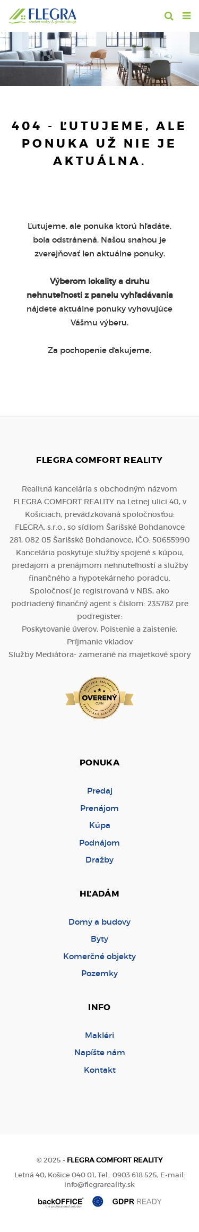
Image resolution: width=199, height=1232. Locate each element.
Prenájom (99, 808)
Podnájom (99, 843)
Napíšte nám (99, 1052)
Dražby (99, 860)
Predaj (100, 791)
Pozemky (99, 973)
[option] (99, 56)
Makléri (99, 1035)
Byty (99, 939)
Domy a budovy (99, 922)
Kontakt (100, 1070)
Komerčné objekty (99, 956)
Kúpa (99, 825)
